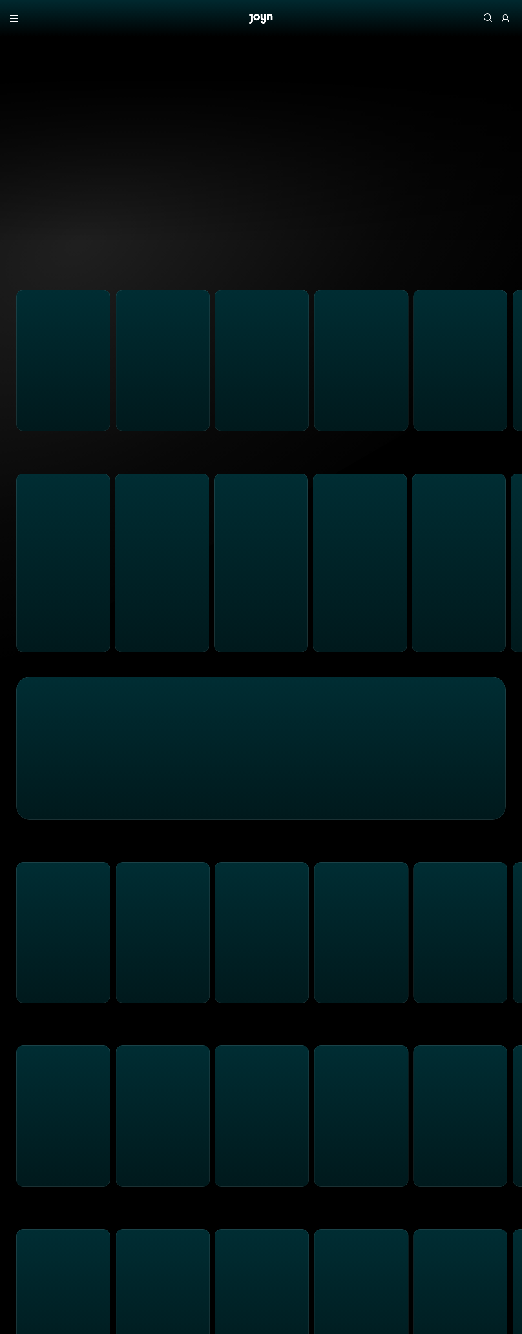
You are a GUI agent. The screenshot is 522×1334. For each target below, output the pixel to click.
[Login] (505, 18)
